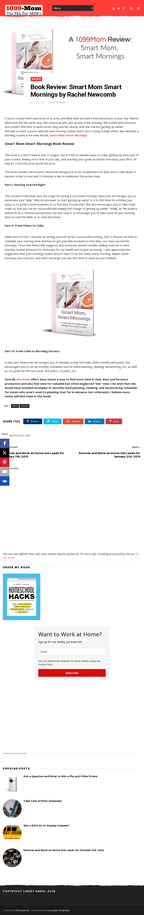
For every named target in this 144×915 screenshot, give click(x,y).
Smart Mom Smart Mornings (68, 135)
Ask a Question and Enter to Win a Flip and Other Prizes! (60, 776)
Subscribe (72, 673)
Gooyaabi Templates (58, 910)
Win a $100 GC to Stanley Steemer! (46, 825)
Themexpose (22, 910)
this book (23, 379)
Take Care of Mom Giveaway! (42, 800)
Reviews (24, 405)
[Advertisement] (72, 541)
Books (36, 79)
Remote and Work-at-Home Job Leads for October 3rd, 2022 (63, 850)
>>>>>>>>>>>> (15, 753)
